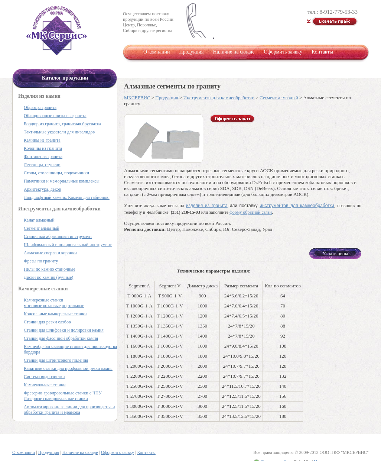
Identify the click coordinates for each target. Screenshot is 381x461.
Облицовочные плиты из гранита (55, 115)
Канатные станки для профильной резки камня (68, 368)
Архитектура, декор (42, 189)
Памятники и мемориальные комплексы (62, 181)
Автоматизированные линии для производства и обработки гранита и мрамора (69, 409)
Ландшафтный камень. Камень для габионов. (67, 197)
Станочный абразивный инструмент (58, 236)
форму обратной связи (250, 212)
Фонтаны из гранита (43, 156)
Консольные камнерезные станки (55, 313)
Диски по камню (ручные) (48, 277)
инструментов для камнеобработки (297, 205)
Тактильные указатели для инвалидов (59, 132)
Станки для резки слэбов (47, 322)
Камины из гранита (42, 140)
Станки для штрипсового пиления (56, 360)
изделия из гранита (207, 205)
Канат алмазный (39, 220)
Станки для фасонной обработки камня (61, 338)
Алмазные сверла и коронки (50, 252)
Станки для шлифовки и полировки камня (64, 330)
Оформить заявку (283, 52)
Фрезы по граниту (41, 261)
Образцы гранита (40, 107)
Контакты (322, 52)
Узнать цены (335, 253)
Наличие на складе (234, 52)
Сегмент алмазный (279, 97)
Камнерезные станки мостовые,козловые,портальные (54, 302)
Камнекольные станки (45, 384)
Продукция (166, 97)
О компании (156, 52)
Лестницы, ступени (42, 164)
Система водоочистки (44, 376)
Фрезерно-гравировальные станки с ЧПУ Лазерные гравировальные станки (63, 395)
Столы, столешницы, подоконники (56, 172)
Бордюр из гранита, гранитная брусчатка (62, 123)
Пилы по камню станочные (49, 269)
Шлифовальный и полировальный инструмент (68, 244)
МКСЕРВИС (137, 97)
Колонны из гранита (43, 148)
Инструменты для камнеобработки (219, 97)
